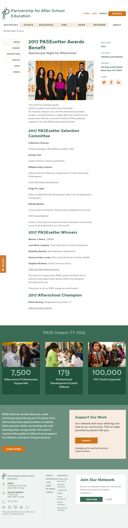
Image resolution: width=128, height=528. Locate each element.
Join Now (91, 500)
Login (86, 14)
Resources (46, 25)
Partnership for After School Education (38, 13)
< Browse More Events (13, 31)
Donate (117, 14)
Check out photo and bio (40, 308)
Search (103, 14)
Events (28, 25)
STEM (59, 493)
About (117, 25)
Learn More (13, 449)
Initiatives (11, 25)
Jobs (64, 25)
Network (99, 25)
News (81, 25)
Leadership (62, 490)
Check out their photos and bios (44, 270)
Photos (16, 60)
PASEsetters (13, 54)
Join (94, 14)
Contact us (81, 448)
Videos (16, 72)
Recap (17, 42)
